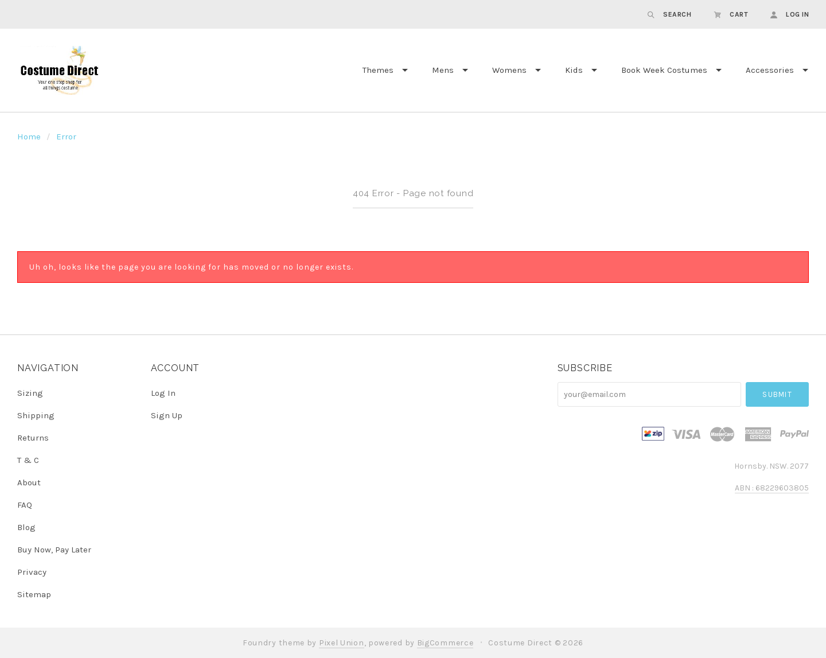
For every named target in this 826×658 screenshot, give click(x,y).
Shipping (35, 415)
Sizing (30, 393)
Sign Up (166, 415)
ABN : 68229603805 (772, 488)
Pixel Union (341, 643)
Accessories (770, 70)
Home (29, 136)
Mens (443, 70)
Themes (378, 70)
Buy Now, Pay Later (54, 549)
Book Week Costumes (664, 70)
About (29, 482)
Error (66, 136)
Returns (33, 438)
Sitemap (34, 594)
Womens (509, 70)
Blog (26, 527)
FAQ (24, 505)
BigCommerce (445, 643)
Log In (163, 393)
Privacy (31, 572)
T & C (28, 460)
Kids (574, 70)
